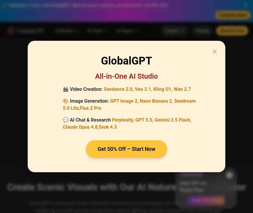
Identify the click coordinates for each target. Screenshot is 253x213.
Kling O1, (162, 89)
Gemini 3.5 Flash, (173, 120)
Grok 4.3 (108, 127)
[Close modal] (214, 51)
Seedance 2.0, (119, 89)
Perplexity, (123, 120)
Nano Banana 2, (156, 101)
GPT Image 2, (124, 101)
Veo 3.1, (143, 89)
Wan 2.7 (182, 89)
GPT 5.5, (144, 120)
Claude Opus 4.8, (81, 127)
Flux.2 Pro (90, 108)
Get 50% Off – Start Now (127, 149)
